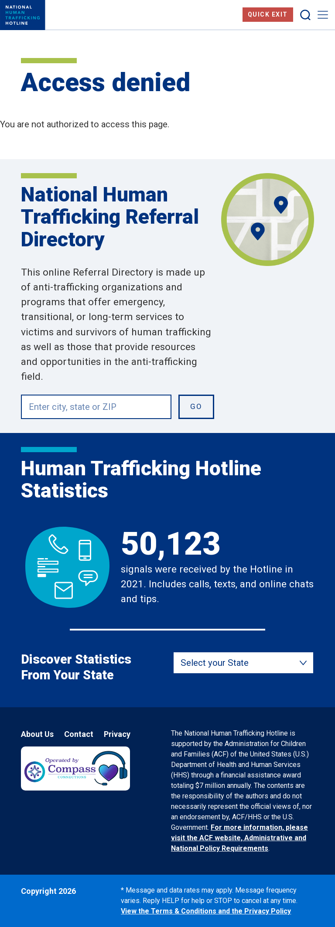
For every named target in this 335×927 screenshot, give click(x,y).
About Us (37, 734)
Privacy (117, 734)
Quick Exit (268, 14)
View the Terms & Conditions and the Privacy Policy (206, 911)
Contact (78, 734)
